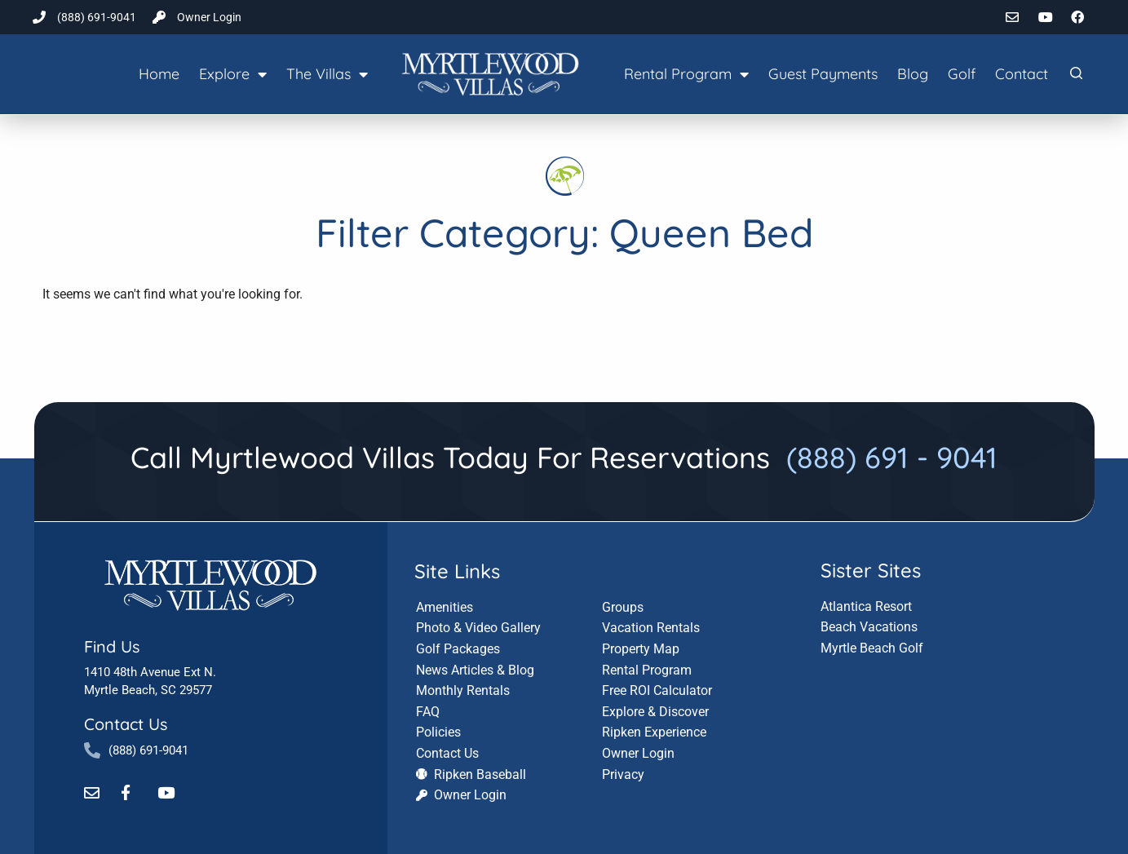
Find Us (111, 645)
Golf (961, 73)
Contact (1021, 73)
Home (159, 73)
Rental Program (686, 74)
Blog (912, 73)
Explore (233, 74)
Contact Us (125, 723)
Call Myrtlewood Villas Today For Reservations (564, 457)
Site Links (457, 569)
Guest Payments (823, 73)
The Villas (327, 74)
